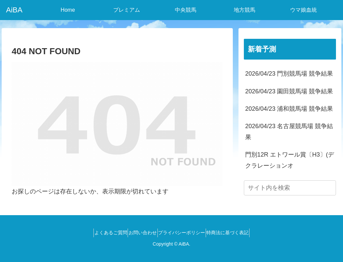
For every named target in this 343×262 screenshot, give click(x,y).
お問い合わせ (140, 232)
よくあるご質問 (102, 232)
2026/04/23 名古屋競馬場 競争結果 (289, 131)
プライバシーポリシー (184, 232)
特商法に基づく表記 (236, 232)
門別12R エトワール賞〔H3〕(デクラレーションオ (289, 160)
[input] (290, 187)
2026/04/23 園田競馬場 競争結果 (289, 91)
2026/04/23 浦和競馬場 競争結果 (289, 108)
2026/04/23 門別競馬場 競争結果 (289, 73)
